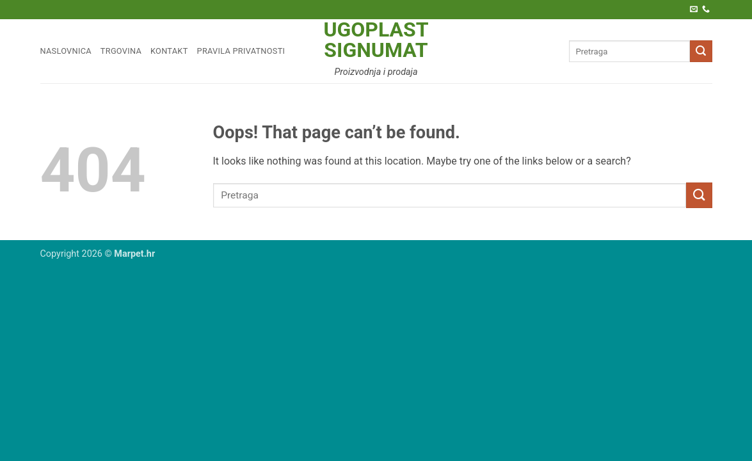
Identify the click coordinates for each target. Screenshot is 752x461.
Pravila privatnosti (241, 51)
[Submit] (701, 51)
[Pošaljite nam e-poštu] (694, 9)
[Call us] (706, 9)
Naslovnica (66, 51)
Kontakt (169, 51)
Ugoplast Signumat (375, 39)
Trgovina (120, 51)
